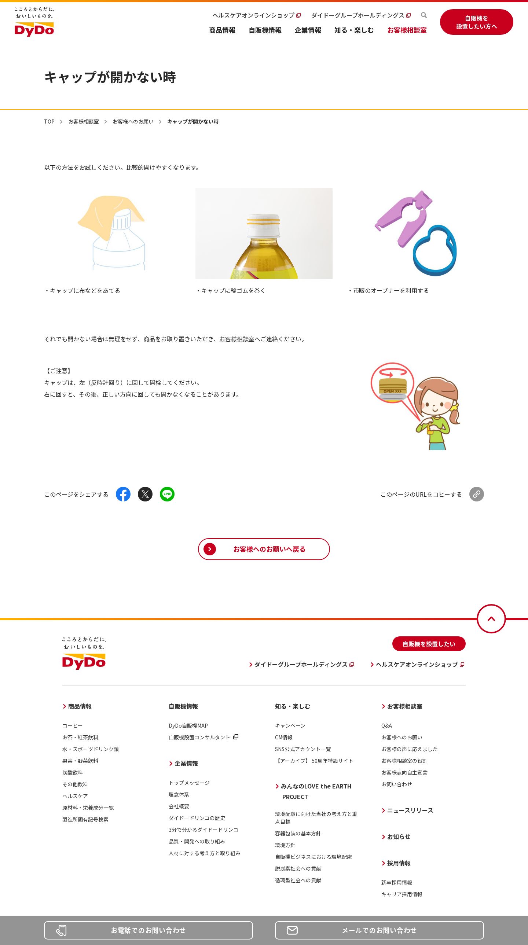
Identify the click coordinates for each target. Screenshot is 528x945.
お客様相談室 (407, 29)
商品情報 (222, 29)
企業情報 (308, 29)
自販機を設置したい (429, 643)
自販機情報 (265, 29)
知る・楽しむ (354, 29)
